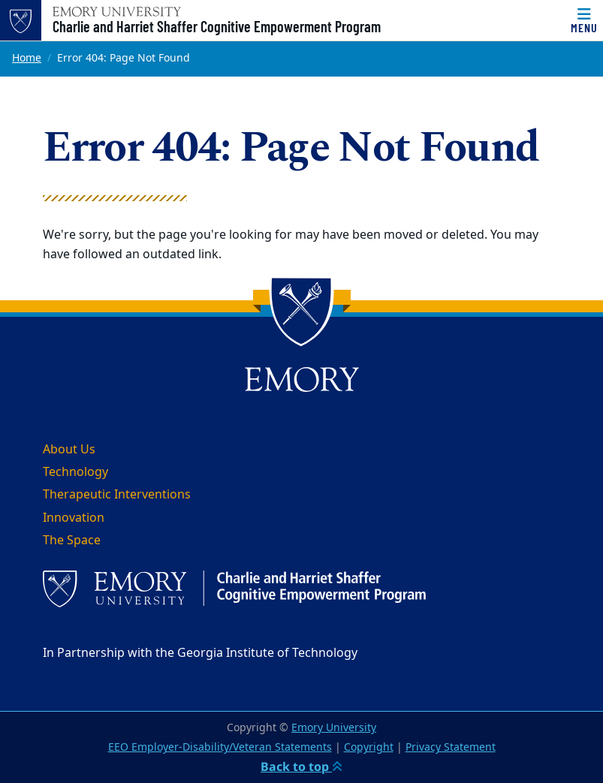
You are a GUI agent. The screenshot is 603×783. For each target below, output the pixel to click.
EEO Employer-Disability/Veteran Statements (220, 747)
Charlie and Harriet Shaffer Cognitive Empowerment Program (217, 26)
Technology (75, 472)
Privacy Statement (451, 747)
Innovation (73, 518)
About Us (69, 450)
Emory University (333, 728)
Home (26, 58)
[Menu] (584, 20)
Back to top (301, 766)
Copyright (368, 747)
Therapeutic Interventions (117, 495)
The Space (72, 541)
